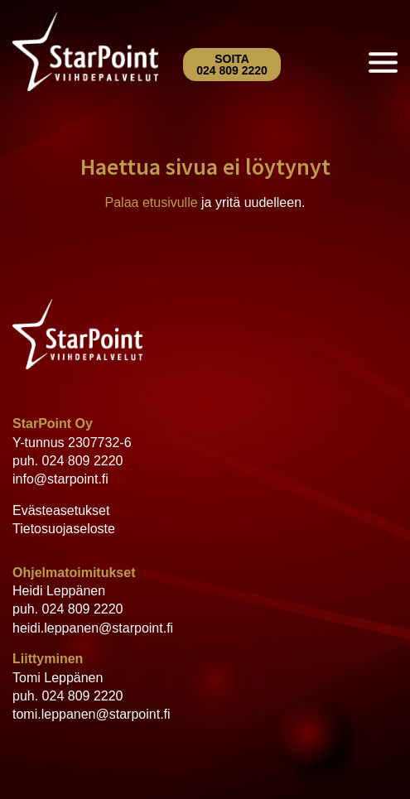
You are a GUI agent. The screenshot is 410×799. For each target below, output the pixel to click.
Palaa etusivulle (151, 202)
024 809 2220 (82, 461)
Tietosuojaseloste (63, 529)
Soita (232, 64)
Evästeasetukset (60, 510)
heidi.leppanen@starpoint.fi (92, 628)
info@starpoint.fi (60, 479)
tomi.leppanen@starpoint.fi (91, 714)
